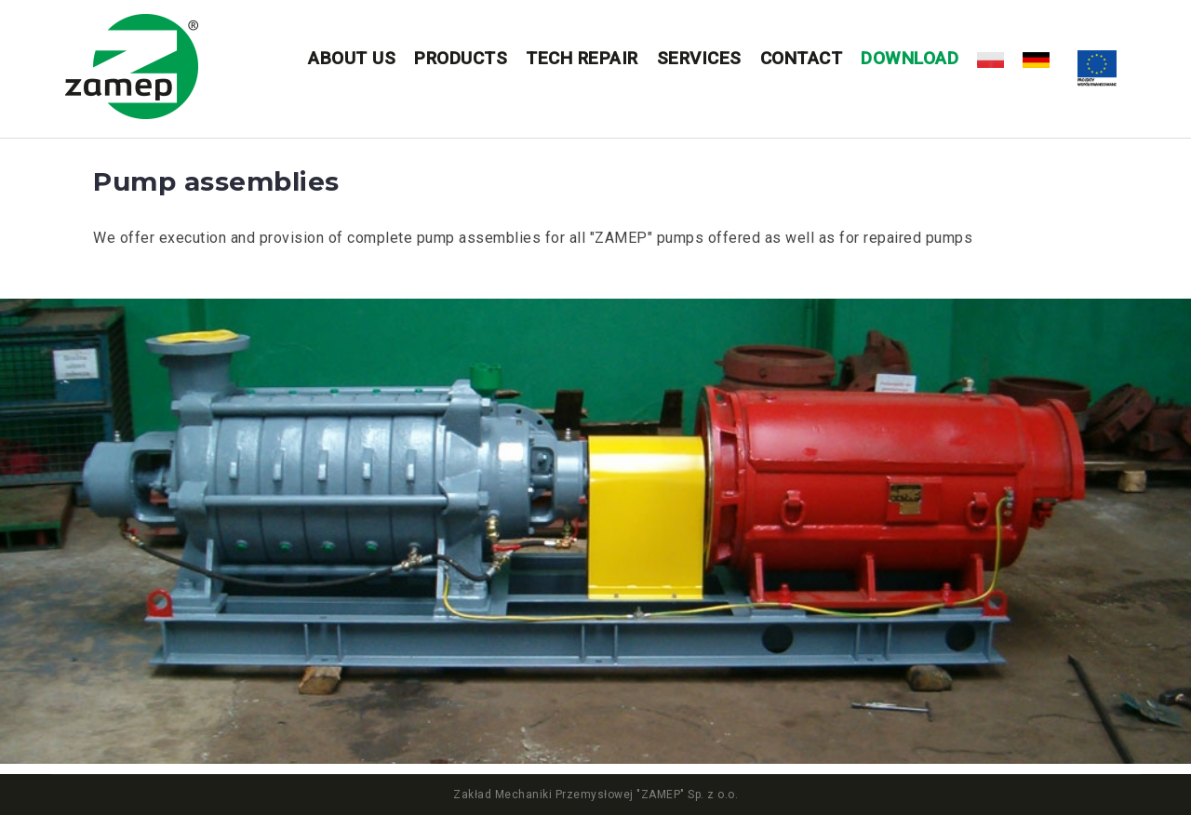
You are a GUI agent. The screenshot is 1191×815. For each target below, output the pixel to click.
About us (351, 58)
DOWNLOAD (909, 58)
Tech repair (582, 58)
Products (460, 58)
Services (699, 58)
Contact (801, 58)
